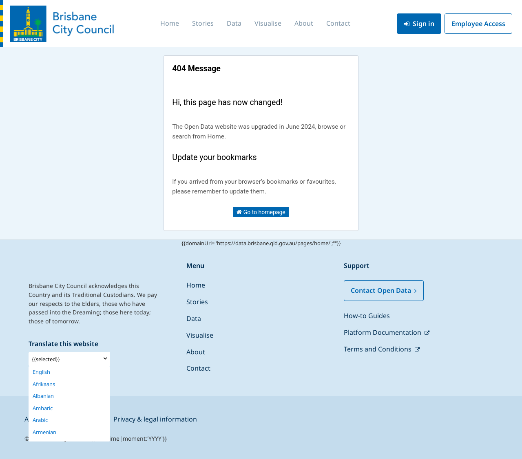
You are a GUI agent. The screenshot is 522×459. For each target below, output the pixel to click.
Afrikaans (44, 384)
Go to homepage (261, 212)
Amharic (43, 408)
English (41, 372)
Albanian (43, 396)
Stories (203, 23)
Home (169, 23)
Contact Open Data (384, 290)
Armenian (44, 432)
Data (234, 23)
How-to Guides (367, 315)
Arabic (40, 420)
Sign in (419, 23)
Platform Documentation (383, 332)
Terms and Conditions (378, 349)
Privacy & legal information (155, 419)
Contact (338, 23)
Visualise (267, 23)
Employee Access (478, 23)
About (303, 23)
